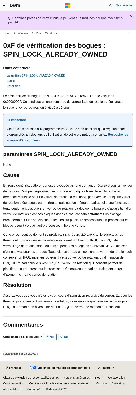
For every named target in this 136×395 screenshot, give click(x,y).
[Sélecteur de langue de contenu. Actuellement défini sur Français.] (13, 368)
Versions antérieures (77, 377)
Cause (11, 80)
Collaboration (116, 377)
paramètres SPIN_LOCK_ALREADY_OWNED (36, 75)
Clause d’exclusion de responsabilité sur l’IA (31, 377)
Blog (97, 377)
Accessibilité (11, 389)
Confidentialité (12, 383)
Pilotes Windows (46, 33)
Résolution (13, 86)
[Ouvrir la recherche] (110, 5)
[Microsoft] (68, 5)
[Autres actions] (129, 33)
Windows (24, 33)
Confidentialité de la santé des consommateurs (58, 383)
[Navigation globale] (4, 5)
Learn (7, 33)
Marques (32, 389)
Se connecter (124, 5)
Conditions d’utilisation (110, 383)
